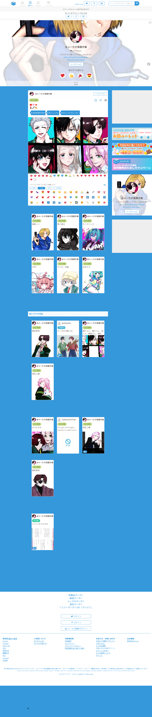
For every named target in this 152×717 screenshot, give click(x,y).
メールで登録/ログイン (76, 628)
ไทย (4, 655)
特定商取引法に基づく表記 (74, 648)
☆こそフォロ (76, 64)
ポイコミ (99, 655)
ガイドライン (70, 643)
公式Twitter (100, 643)
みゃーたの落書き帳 (76, 47)
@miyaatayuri (77, 51)
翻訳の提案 (12, 638)
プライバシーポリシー (73, 646)
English (5, 641)
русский (6, 658)
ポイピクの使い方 (40, 643)
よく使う (33, 188)
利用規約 (68, 641)
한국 (4, 648)
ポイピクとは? (39, 641)
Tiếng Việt (6, 646)
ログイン (76, 616)
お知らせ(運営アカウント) (105, 641)
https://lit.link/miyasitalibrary (76, 57)
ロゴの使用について (103, 653)
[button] (28, 708)
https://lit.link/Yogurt (76, 59)
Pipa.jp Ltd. (89, 674)
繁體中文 (6, 653)
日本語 (5, 660)
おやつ (50, 188)
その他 (58, 188)
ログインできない (102, 651)
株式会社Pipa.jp (133, 641)
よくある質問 (101, 646)
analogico (81, 674)
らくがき (34, 100)
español (6, 643)
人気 (41, 188)
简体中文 (6, 651)
